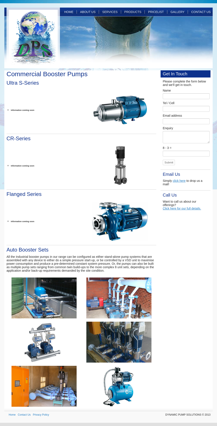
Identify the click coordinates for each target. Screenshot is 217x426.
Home (68, 12)
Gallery (177, 12)
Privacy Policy (41, 414)
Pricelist (156, 12)
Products (132, 12)
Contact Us (201, 12)
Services (110, 12)
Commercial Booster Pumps (47, 73)
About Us (87, 12)
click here (179, 180)
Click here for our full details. (182, 208)
